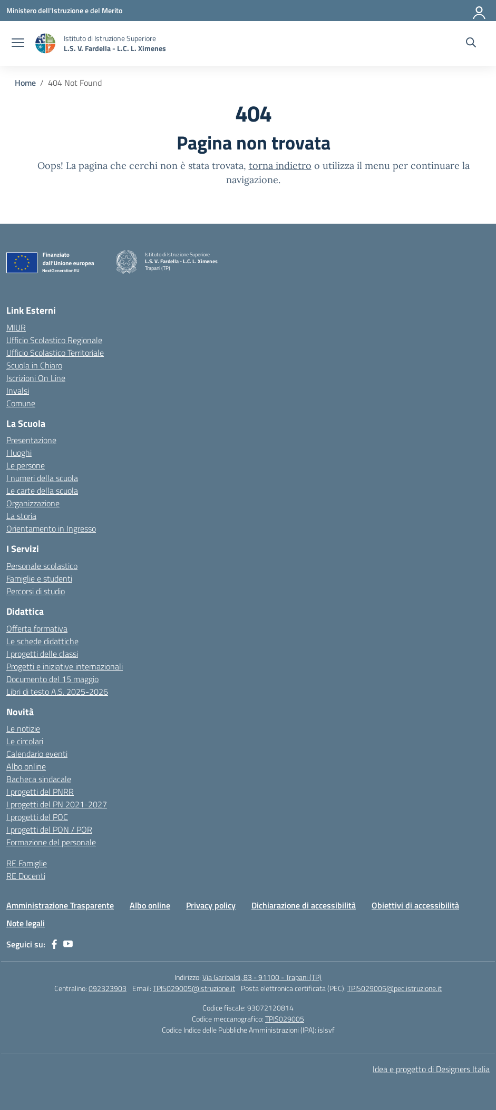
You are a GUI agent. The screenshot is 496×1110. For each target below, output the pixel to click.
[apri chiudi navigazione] (18, 43)
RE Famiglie (26, 863)
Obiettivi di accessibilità (415, 905)
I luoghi (19, 452)
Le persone (25, 465)
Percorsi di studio (35, 591)
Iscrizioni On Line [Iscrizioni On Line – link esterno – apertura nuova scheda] (35, 378)
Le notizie (23, 728)
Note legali (25, 923)
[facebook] (54, 944)
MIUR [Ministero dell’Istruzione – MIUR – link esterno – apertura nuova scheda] (16, 327)
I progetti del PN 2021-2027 (56, 804)
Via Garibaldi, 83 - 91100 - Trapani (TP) (262, 977)
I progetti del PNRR (40, 791)
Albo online (26, 766)
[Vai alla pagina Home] (25, 82)
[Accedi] (480, 10)
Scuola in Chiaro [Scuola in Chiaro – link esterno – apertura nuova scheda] (34, 365)
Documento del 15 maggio (52, 679)
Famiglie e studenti (39, 578)
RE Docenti (25, 875)
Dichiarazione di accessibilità (303, 905)
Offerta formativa (36, 628)
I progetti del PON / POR (49, 829)
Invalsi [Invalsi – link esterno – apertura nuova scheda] (17, 390)
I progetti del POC (37, 817)
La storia (21, 515)
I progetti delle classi (42, 653)
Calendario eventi (36, 753)
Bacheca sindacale (38, 779)
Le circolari (24, 741)
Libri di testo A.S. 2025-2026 (57, 691)
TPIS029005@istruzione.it (194, 988)
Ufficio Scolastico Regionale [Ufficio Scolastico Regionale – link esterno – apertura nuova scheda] (54, 340)
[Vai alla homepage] (45, 43)
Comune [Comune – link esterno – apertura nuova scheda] (20, 403)
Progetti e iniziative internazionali (64, 666)
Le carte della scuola (42, 490)
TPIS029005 (284, 1018)
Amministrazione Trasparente (60, 905)
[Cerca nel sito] (471, 44)
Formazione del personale (51, 842)
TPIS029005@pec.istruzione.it (394, 988)
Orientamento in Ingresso (51, 528)
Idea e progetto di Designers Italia (431, 1069)
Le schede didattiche (42, 641)
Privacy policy (211, 905)
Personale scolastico (41, 565)
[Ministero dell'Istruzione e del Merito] (64, 10)
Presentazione (31, 440)
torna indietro (280, 165)
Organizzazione (33, 503)
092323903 (108, 988)
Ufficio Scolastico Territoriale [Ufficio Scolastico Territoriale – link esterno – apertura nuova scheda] (55, 352)
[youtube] (68, 944)
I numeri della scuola (42, 478)
